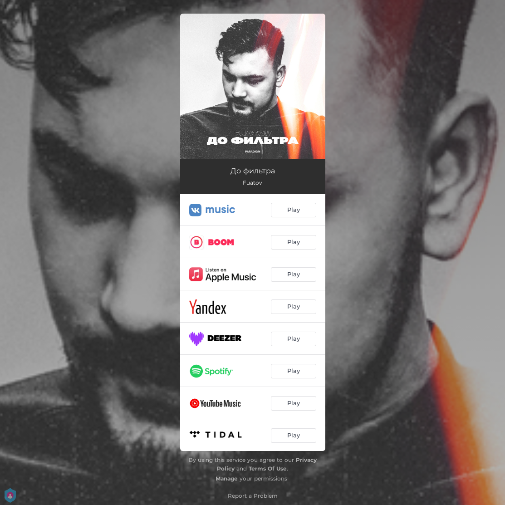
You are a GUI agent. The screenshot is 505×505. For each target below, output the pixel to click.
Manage (227, 478)
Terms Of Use (268, 468)
